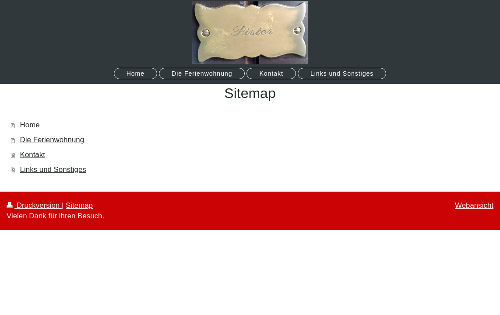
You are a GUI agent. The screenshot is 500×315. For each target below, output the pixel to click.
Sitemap (79, 205)
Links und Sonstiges (53, 169)
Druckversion (34, 205)
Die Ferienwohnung (52, 140)
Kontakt (32, 154)
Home (30, 125)
